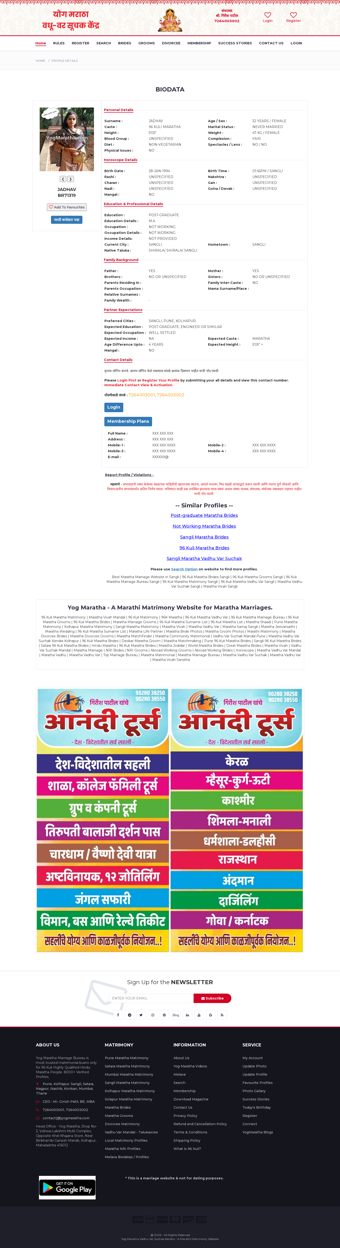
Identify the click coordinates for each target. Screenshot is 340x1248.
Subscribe (212, 998)
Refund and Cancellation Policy (200, 1124)
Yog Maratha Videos (190, 1066)
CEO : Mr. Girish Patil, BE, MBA (65, 1101)
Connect (249, 1124)
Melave (180, 1074)
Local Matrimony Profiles (126, 1140)
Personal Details (118, 110)
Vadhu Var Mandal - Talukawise (131, 1132)
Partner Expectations (123, 310)
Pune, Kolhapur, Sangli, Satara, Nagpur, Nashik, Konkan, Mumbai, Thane (65, 1088)
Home (40, 60)
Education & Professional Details (133, 204)
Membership (185, 1091)
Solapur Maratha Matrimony (128, 1099)
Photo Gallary (254, 1091)
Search (179, 1083)
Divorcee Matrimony (122, 1124)
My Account (252, 1058)
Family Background (121, 260)
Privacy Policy (185, 1116)
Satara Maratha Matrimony (127, 1066)
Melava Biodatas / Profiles (127, 1157)
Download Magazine (191, 1099)
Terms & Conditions (190, 1132)
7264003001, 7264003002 (62, 1110)
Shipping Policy (187, 1140)
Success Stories (255, 1099)
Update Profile (254, 1074)
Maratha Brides (118, 1107)
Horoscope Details (120, 160)
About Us (181, 1058)
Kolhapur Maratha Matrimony (130, 1091)
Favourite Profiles (257, 1083)
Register (249, 1116)
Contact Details (118, 360)
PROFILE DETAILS (65, 60)
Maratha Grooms (119, 1116)
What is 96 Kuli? (187, 1149)
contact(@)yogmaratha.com (62, 1118)
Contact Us (183, 1107)
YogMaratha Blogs (257, 1132)
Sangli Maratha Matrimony (127, 1083)
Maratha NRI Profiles (122, 1149)
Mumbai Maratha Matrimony (129, 1074)
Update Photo (254, 1066)
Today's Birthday (256, 1107)
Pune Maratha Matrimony (127, 1058)
